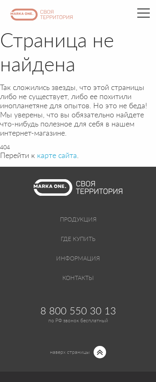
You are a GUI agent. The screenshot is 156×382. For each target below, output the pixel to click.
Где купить (78, 239)
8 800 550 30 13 (78, 311)
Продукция (78, 220)
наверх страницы (69, 352)
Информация (78, 259)
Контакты (78, 278)
